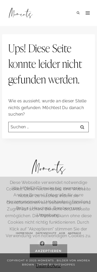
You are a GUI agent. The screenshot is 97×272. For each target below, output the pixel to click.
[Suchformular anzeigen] (78, 13)
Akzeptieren (48, 251)
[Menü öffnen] (88, 13)
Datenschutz (48, 265)
